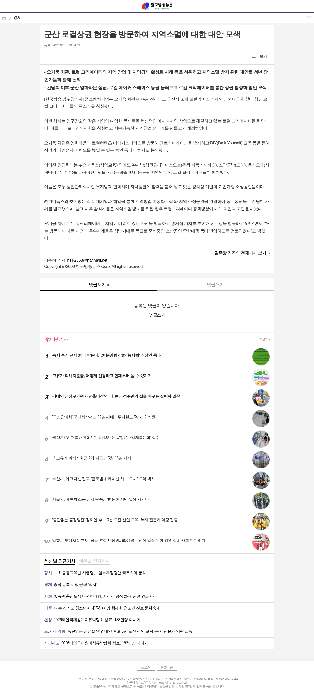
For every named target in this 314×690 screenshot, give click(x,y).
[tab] (59, 561)
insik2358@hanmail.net (86, 260)
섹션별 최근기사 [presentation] (59, 561)
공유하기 (309, 18)
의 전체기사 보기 (240, 253)
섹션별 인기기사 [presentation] (94, 561)
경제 (17, 17)
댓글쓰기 (215, 284)
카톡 (68, 56)
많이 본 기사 (56, 339)
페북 (48, 56)
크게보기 (259, 56)
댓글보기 (99, 284)
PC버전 (167, 667)
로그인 (146, 667)
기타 (78, 56)
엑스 (58, 56)
